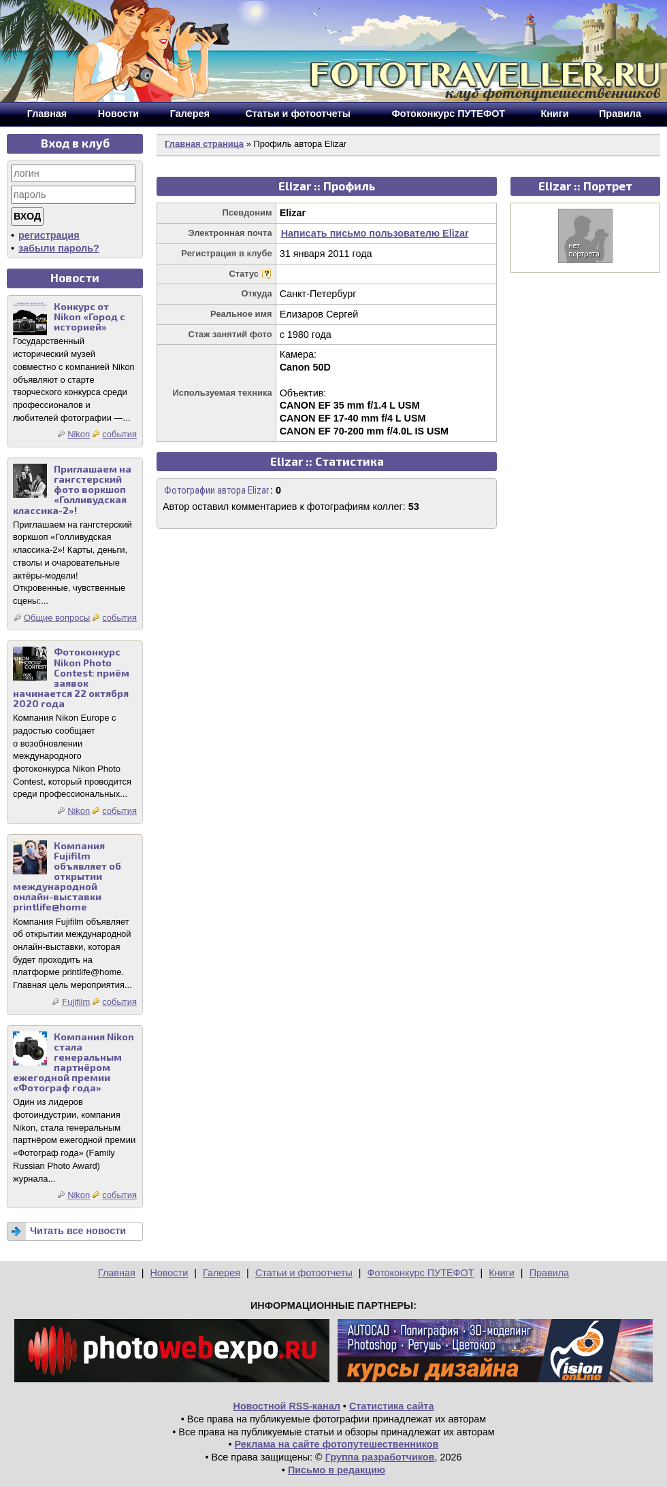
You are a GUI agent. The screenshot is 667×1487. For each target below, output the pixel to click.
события (119, 434)
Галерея (221, 1272)
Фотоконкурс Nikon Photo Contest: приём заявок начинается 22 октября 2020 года (71, 677)
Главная (116, 1272)
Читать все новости (78, 1230)
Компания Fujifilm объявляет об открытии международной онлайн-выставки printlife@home (67, 876)
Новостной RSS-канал (286, 1406)
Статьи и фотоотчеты (304, 1272)
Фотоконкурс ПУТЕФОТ (421, 1272)
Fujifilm (76, 1002)
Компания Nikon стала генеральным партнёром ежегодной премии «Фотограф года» (73, 1062)
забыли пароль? (58, 248)
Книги (502, 1272)
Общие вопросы (57, 618)
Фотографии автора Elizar (216, 490)
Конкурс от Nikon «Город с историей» (89, 316)
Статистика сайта (391, 1406)
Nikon (78, 434)
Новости (169, 1272)
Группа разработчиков (380, 1457)
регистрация (49, 235)
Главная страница (204, 144)
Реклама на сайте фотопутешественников (337, 1444)
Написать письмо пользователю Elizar (375, 233)
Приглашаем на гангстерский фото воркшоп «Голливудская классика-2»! (72, 489)
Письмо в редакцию (336, 1470)
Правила (549, 1272)
